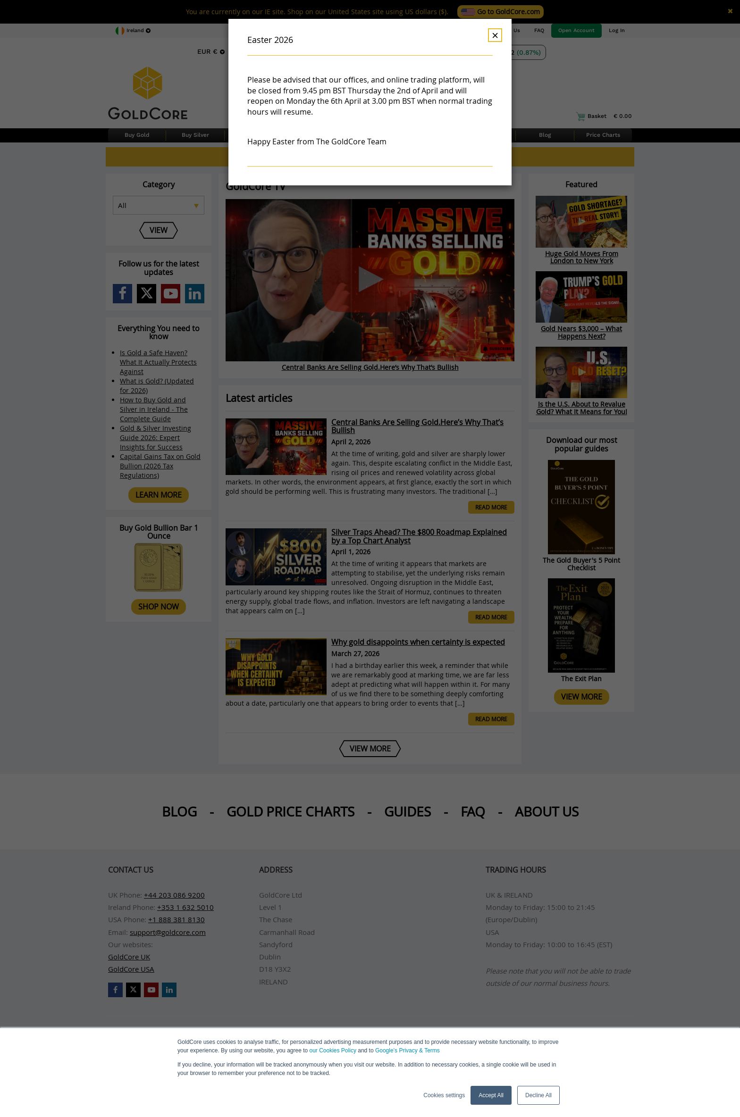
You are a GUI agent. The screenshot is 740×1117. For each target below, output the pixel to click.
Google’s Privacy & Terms (407, 1050)
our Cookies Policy (333, 1050)
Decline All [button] (538, 1095)
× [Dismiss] (495, 35)
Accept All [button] (491, 1095)
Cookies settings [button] (444, 1095)
